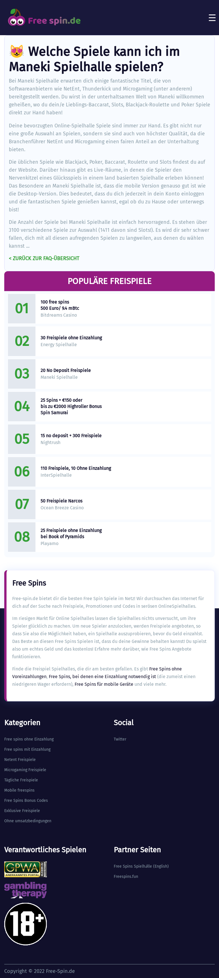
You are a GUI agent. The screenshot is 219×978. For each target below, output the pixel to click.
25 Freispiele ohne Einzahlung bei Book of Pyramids (71, 533)
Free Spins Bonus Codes (26, 800)
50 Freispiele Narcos (61, 501)
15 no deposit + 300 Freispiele (71, 435)
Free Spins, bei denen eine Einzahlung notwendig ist (102, 676)
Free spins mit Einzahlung (27, 749)
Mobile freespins (19, 790)
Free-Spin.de (60, 971)
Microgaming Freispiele (25, 769)
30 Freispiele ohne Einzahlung (71, 337)
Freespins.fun (126, 876)
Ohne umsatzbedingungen (27, 821)
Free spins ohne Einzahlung (29, 739)
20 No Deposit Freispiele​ (66, 370)
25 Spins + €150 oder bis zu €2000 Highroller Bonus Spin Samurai (71, 406)
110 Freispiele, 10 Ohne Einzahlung (76, 468)
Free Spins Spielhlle (133, 866)
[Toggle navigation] (212, 17)
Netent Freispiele (20, 759)
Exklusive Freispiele (22, 810)
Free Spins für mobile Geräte (104, 684)
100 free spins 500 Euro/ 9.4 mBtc (60, 305)
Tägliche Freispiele (21, 780)
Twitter (120, 739)
